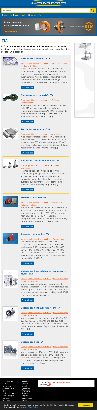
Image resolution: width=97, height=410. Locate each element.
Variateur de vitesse (29, 205)
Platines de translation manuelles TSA (40, 160)
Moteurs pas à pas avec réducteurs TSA (40, 307)
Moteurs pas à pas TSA (32, 342)
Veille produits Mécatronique (8, 394)
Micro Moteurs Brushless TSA (35, 58)
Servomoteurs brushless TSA (35, 234)
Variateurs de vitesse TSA (34, 197)
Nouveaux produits (7, 387)
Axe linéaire (57, 134)
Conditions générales (26, 387)
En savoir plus (27, 87)
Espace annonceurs (27, 396)
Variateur (56, 202)
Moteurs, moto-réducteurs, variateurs (36, 63)
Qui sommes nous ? (8, 382)
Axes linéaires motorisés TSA (35, 129)
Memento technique (7, 399)
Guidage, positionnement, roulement (36, 100)
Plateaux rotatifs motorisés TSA (37, 95)
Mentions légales (26, 392)
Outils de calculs (25, 382)
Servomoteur (58, 239)
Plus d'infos (33, 407)
